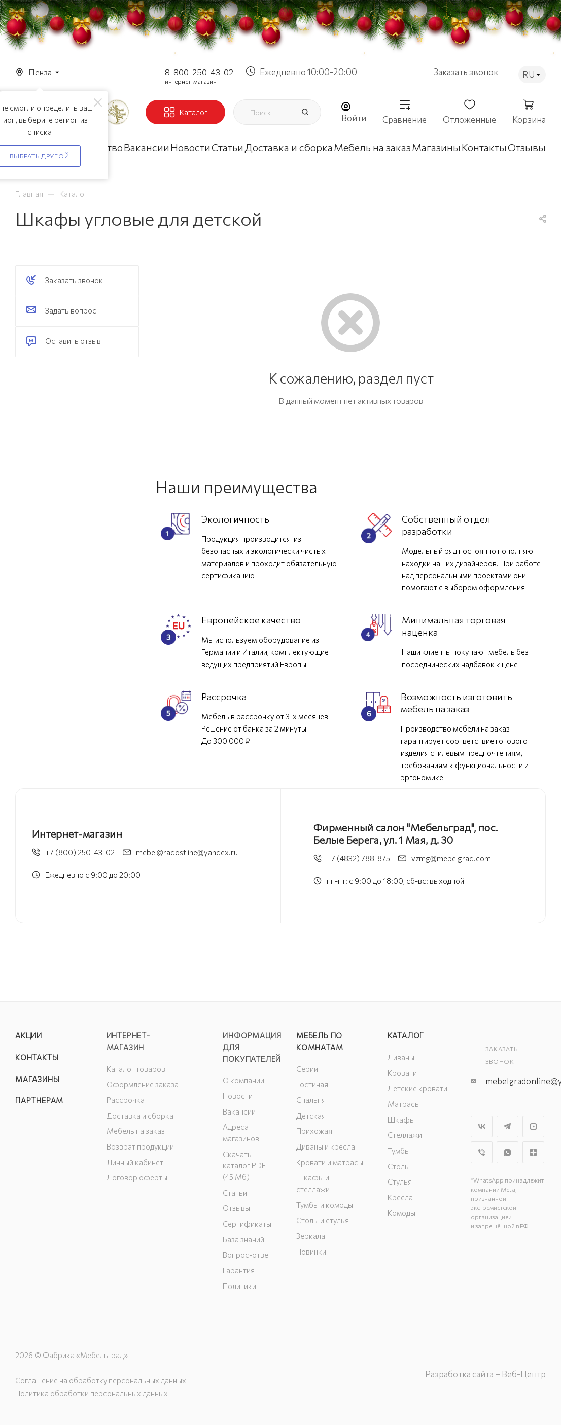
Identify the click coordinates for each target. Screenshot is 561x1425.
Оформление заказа (143, 1084)
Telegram (507, 1126)
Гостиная (312, 1084)
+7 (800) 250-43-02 (80, 852)
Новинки (311, 1251)
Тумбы (399, 1150)
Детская (311, 1115)
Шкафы (401, 1119)
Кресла (400, 1197)
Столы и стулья (322, 1220)
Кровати (402, 1073)
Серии (307, 1068)
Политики (239, 1286)
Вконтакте (482, 1126)
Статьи (235, 1192)
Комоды (401, 1213)
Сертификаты (247, 1223)
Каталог (406, 1035)
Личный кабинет (135, 1162)
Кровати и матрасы (329, 1162)
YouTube (533, 1126)
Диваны (401, 1057)
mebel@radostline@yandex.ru (187, 852)
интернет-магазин (191, 81)
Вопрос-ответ (247, 1254)
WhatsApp (507, 1152)
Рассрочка (126, 1099)
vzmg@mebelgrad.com (451, 858)
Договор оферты (137, 1177)
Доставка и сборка (140, 1115)
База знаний (243, 1239)
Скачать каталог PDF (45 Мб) (244, 1165)
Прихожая (314, 1130)
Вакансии (239, 1111)
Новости (238, 1095)
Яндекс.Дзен (533, 1152)
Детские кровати (417, 1088)
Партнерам (39, 1100)
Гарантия (239, 1270)
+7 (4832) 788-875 (358, 858)
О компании (243, 1080)
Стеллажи (405, 1134)
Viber (482, 1152)
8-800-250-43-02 (199, 72)
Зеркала (310, 1235)
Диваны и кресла (325, 1146)
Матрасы (404, 1103)
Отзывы (236, 1207)
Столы (399, 1166)
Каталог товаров (136, 1068)
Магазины (37, 1079)
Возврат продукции (140, 1146)
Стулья (400, 1181)
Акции (28, 1035)
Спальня (311, 1099)
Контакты (36, 1057)
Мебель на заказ (136, 1130)
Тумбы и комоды (324, 1204)
